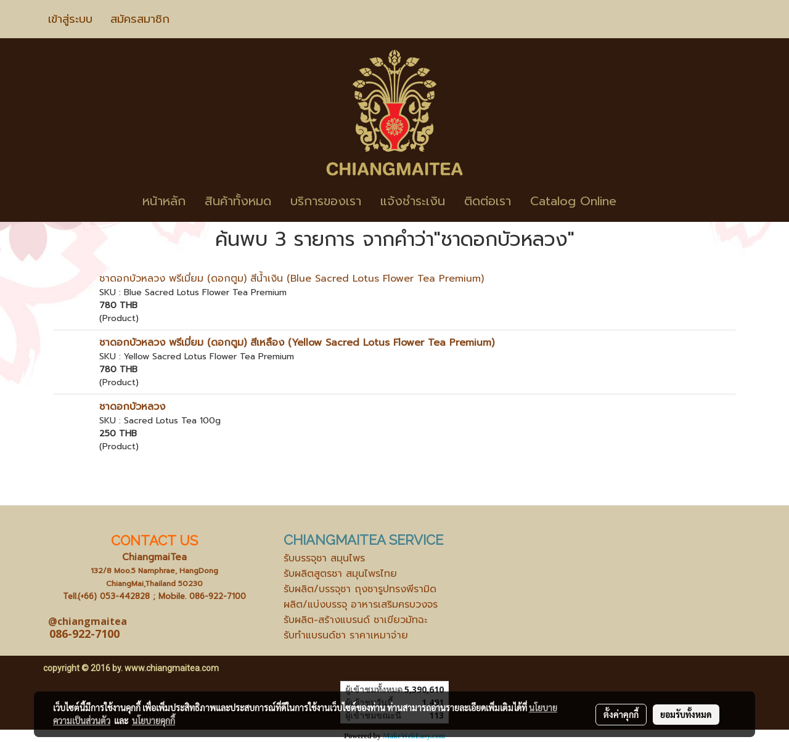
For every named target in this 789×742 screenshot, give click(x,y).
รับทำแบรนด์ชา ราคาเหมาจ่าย (346, 635)
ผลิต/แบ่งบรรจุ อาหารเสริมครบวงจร (361, 604)
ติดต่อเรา (487, 201)
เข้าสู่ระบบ (70, 19)
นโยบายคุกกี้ (153, 720)
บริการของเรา (325, 201)
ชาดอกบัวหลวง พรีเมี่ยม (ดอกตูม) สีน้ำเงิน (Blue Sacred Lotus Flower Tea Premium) (291, 278)
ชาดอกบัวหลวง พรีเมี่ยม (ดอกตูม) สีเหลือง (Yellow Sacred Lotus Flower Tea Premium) (296, 342)
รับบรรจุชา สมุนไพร (324, 558)
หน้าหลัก (164, 201)
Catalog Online (573, 201)
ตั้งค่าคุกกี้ (621, 714)
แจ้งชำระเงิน (412, 201)
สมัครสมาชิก (140, 19)
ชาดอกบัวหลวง (132, 406)
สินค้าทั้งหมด (238, 201)
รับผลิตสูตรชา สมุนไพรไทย (340, 573)
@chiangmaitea (87, 621)
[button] (644, 201)
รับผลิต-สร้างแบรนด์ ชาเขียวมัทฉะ (355, 620)
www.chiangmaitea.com (172, 668)
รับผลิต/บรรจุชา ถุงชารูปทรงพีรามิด (360, 589)
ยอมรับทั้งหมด (686, 714)
